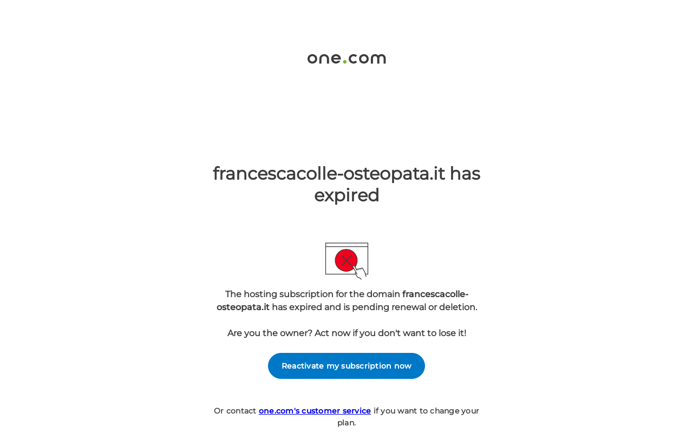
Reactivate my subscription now (347, 366)
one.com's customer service (315, 411)
